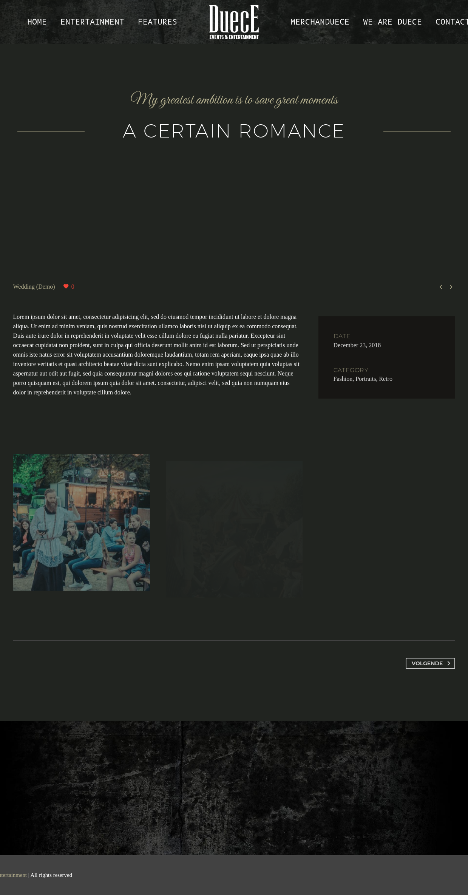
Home (37, 21)
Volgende (432, 663)
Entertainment (92, 21)
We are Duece (392, 21)
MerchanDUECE (319, 21)
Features (157, 21)
